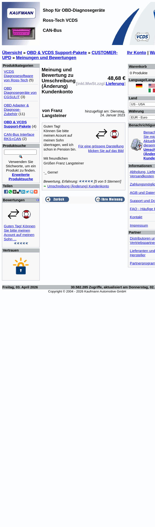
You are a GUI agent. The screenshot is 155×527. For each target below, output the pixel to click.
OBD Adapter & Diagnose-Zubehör (16, 109)
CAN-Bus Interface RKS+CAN (19, 136)
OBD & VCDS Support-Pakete (57, 52)
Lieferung (115, 83)
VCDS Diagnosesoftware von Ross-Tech (18, 75)
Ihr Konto (136, 52)
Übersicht (12, 52)
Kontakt (136, 217)
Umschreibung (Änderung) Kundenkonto (78, 186)
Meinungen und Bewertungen (46, 57)
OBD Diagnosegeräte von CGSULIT (20, 92)
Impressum (139, 225)
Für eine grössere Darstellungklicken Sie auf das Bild (101, 146)
